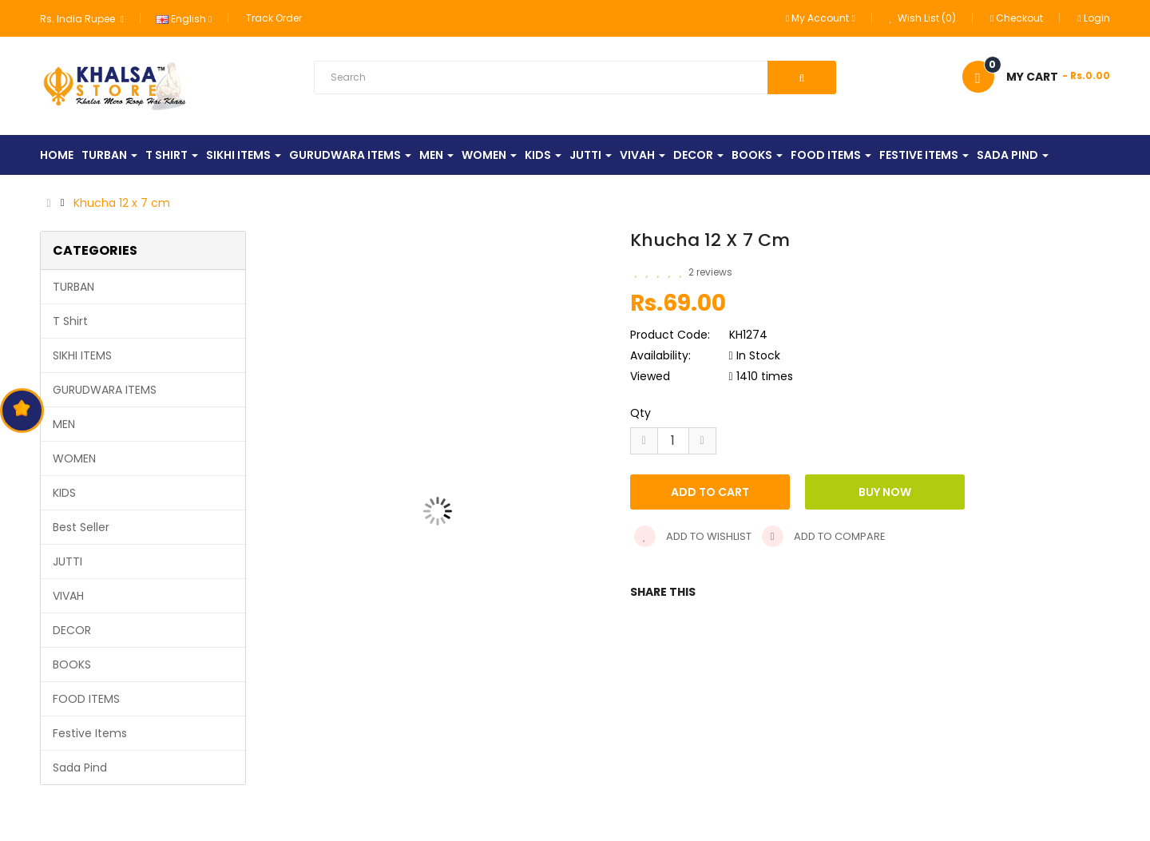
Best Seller (81, 527)
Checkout (1016, 18)
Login (1093, 18)
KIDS (64, 493)
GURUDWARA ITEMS (105, 390)
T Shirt (70, 321)
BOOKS (72, 664)
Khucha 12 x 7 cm (121, 202)
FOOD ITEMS (86, 699)
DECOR (72, 630)
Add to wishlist (692, 536)
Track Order (274, 18)
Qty (640, 413)
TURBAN (73, 287)
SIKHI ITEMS (82, 355)
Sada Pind (80, 768)
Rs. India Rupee (81, 19)
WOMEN (74, 458)
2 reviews (710, 272)
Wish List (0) (923, 18)
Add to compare (824, 536)
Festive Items (90, 733)
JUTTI (67, 561)
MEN (64, 424)
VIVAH (68, 596)
